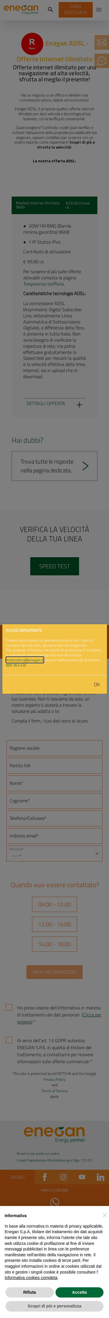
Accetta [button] (79, 1292)
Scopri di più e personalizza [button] (54, 1306)
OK (97, 684)
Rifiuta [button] (29, 1292)
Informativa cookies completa (31, 1277)
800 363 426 (16, 665)
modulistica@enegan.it (25, 660)
